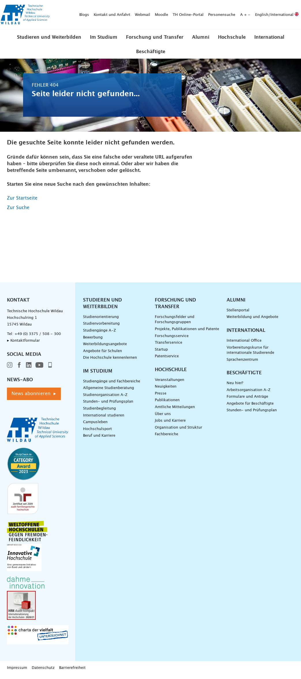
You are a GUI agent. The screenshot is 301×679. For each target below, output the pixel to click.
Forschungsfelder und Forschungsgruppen (174, 323)
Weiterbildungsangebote (105, 348)
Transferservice (168, 346)
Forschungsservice (172, 340)
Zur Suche (18, 211)
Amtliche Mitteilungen (175, 411)
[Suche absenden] (131, 20)
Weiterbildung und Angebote (252, 321)
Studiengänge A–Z (99, 334)
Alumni (200, 41)
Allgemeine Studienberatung (108, 392)
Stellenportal (238, 314)
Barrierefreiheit (72, 672)
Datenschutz (43, 672)
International (269, 41)
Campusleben (95, 426)
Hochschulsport (97, 433)
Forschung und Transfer (154, 41)
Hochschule (232, 41)
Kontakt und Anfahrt (83, 7)
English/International (248, 7)
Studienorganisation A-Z (105, 399)
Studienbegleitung (99, 412)
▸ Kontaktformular (23, 344)
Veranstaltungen (169, 384)
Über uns (163, 418)
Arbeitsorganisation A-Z (248, 394)
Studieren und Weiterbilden (49, 41)
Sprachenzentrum (242, 363)
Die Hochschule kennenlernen (110, 362)
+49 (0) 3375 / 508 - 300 (37, 338)
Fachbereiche (166, 438)
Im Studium (103, 41)
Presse (160, 397)
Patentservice (167, 360)
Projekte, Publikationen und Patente (187, 333)
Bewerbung (93, 341)
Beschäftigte (150, 55)
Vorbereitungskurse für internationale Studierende (250, 354)
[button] (49, 41)
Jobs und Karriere (170, 425)
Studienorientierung (101, 321)
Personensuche (193, 7)
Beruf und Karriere (99, 440)
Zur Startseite (22, 202)
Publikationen (167, 404)
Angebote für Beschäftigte (250, 407)
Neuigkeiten (165, 390)
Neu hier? (235, 387)
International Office (244, 344)
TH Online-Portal (159, 7)
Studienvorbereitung (101, 328)
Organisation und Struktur (178, 431)
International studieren (103, 419)
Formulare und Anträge (247, 401)
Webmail (114, 7)
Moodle (133, 7)
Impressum (17, 672)
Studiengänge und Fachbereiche (111, 385)
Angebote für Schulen (102, 355)
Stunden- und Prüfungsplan (108, 406)
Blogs (56, 7)
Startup (161, 353)
